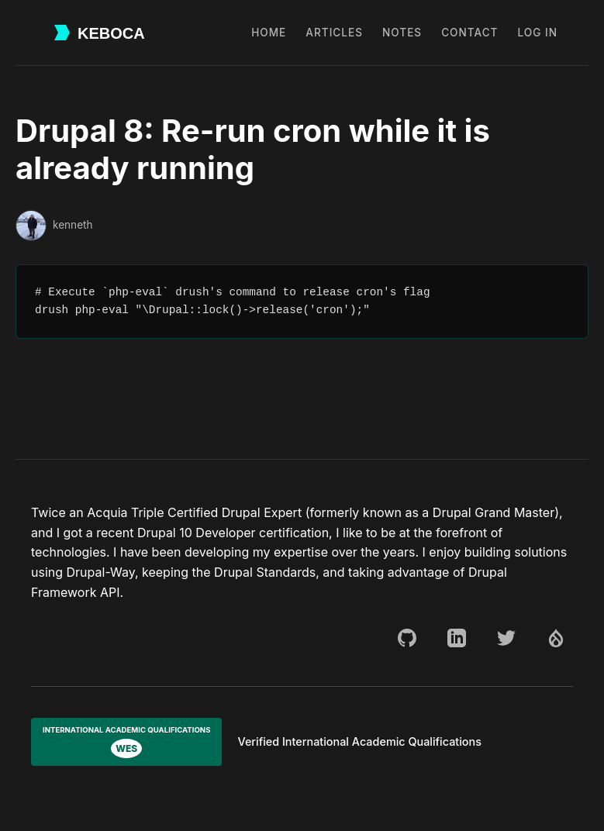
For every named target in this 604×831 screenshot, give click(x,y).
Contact (469, 32)
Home (268, 32)
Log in (538, 32)
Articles (334, 32)
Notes (402, 32)
